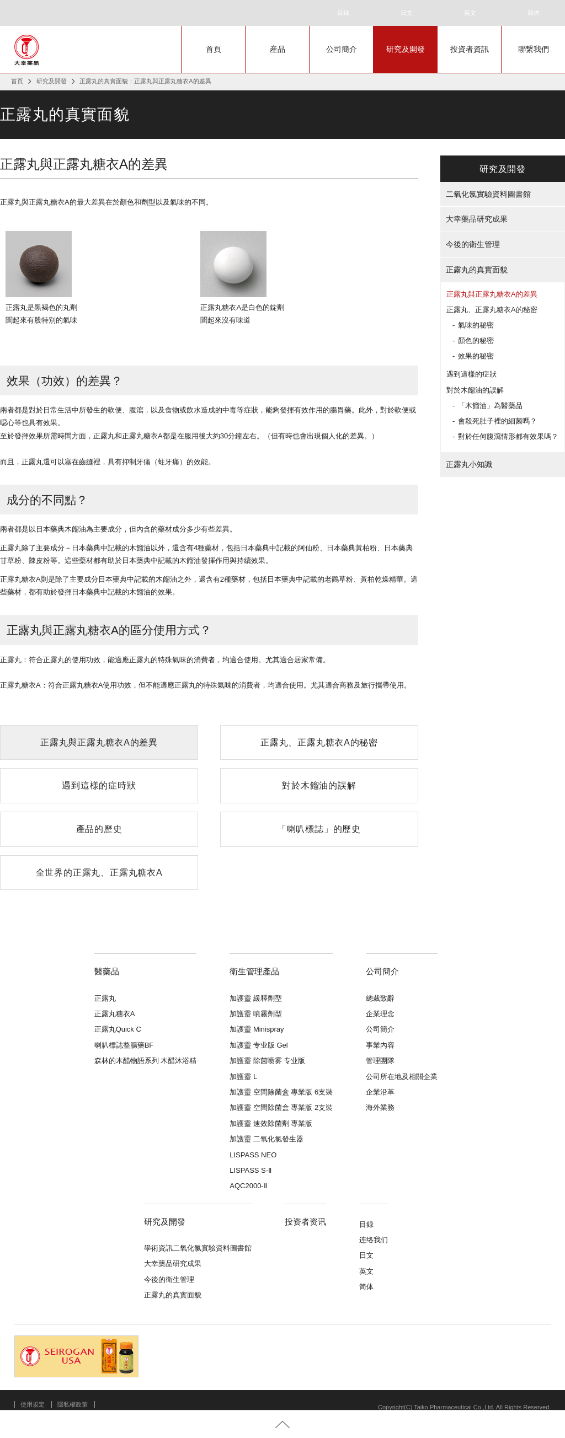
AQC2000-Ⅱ (248, 1186)
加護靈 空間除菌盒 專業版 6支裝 (281, 1092)
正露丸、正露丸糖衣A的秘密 (319, 742)
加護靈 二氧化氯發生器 (266, 1139)
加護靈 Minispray (257, 1029)
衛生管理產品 (254, 971)
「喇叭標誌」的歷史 (319, 829)
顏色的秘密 (476, 340)
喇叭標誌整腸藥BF (124, 1045)
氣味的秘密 (476, 325)
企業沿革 (380, 1092)
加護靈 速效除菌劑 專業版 (271, 1123)
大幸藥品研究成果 (477, 218)
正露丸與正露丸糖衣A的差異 (99, 742)
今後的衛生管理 (473, 244)
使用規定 (32, 1404)
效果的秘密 (476, 356)
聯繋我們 (533, 49)
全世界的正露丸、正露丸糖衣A (99, 872)
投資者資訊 (469, 49)
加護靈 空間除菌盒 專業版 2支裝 (281, 1107)
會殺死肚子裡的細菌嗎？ (497, 421)
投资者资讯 (305, 1221)
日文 (407, 12)
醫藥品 (106, 971)
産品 (277, 49)
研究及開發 (405, 49)
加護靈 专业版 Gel (258, 1045)
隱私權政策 (72, 1404)
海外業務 (380, 1107)
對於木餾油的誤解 (319, 785)
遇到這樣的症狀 (471, 374)
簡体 (533, 12)
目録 (343, 12)
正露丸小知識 (469, 464)
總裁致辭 (380, 998)
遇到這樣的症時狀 (99, 785)
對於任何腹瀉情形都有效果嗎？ (508, 436)
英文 (470, 12)
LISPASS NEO (253, 1155)
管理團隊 (380, 1060)
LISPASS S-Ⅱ (250, 1170)
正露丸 (105, 998)
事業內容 (380, 1045)
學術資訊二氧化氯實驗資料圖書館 (198, 1248)
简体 (366, 1287)
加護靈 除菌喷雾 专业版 (267, 1060)
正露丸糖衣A (114, 1014)
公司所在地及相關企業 (402, 1076)
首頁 (213, 49)
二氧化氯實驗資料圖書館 (488, 194)
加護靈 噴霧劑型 (256, 1014)
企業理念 (380, 1014)
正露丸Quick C (117, 1029)
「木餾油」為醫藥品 (490, 405)
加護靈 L (243, 1076)
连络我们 (373, 1240)
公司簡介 (341, 49)
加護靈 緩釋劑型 (256, 998)
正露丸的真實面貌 (477, 269)
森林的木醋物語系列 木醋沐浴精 (145, 1060)
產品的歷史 (99, 829)
